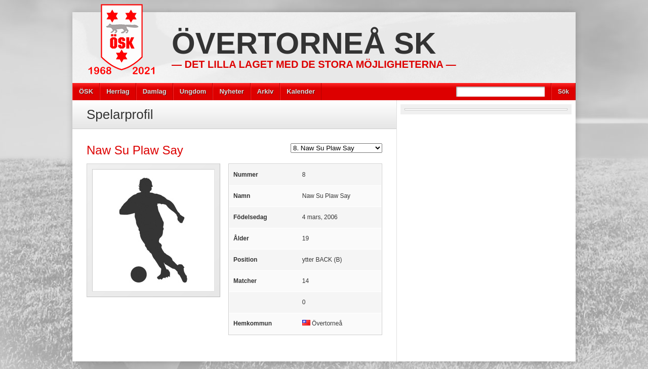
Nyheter (231, 91)
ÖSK (86, 91)
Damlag (155, 91)
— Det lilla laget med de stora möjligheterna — (314, 64)
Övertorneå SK (304, 43)
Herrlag (118, 91)
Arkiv (265, 91)
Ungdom (193, 91)
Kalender (301, 91)
